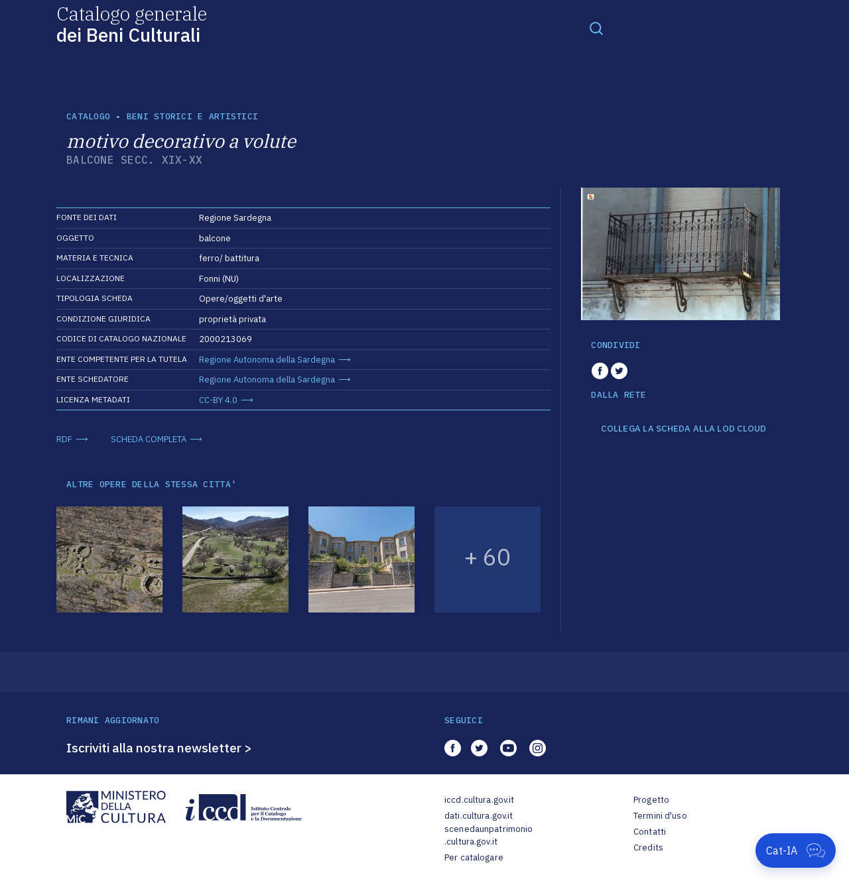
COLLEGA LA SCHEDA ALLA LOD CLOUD (683, 429)
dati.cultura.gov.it (478, 815)
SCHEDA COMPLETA (148, 439)
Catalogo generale (131, 23)
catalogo (88, 116)
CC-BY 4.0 (218, 400)
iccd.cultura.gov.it (479, 799)
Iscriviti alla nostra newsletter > (159, 748)
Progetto (651, 799)
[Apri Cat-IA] (795, 850)
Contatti (649, 831)
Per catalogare (473, 857)
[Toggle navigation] (596, 28)
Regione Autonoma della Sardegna (267, 359)
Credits (648, 847)
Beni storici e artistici (192, 116)
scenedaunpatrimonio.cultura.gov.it (488, 835)
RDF (64, 439)
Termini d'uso (660, 815)
